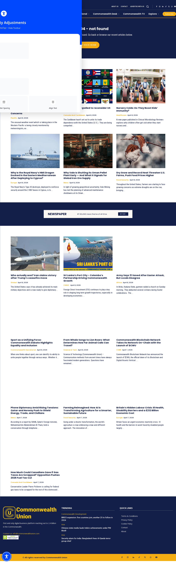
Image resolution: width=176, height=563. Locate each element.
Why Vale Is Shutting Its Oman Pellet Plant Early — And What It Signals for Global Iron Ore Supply (85, 177)
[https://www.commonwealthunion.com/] (28, 9)
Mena (65, 185)
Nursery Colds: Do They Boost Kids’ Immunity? (137, 111)
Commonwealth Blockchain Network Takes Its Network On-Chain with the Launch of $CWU (138, 344)
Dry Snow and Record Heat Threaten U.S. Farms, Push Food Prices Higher (140, 176)
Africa (119, 285)
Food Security (122, 182)
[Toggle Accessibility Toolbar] (6, 556)
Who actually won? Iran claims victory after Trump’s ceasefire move (33, 279)
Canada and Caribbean (74, 117)
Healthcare (121, 117)
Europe (14, 185)
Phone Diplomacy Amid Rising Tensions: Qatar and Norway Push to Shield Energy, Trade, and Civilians (34, 412)
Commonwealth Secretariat (23, 352)
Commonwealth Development (73, 516)
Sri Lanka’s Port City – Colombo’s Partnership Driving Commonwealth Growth (85, 280)
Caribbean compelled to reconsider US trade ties (86, 111)
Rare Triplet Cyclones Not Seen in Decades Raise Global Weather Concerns (30, 112)
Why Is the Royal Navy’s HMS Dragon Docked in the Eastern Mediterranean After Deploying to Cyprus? (33, 177)
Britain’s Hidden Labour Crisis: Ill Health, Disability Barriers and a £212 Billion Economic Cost (140, 412)
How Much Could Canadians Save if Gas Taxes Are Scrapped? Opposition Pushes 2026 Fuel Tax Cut (35, 477)
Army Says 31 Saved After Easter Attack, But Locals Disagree (140, 279)
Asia (63, 527)
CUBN (118, 352)
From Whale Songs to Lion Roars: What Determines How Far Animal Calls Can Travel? (86, 344)
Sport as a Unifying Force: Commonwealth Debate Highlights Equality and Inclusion (32, 344)
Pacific (14, 120)
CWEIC (66, 287)
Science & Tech (70, 352)
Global (14, 285)
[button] (147, 6)
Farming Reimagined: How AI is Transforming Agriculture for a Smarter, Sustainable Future (87, 412)
